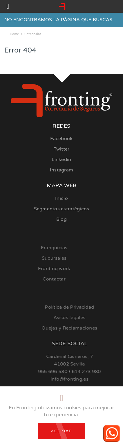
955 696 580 (61, 372)
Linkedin (61, 159)
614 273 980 (95, 372)
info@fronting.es (78, 379)
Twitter (62, 149)
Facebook (61, 139)
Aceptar (61, 430)
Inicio (61, 198)
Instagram (61, 170)
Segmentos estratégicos (61, 209)
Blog (61, 219)
